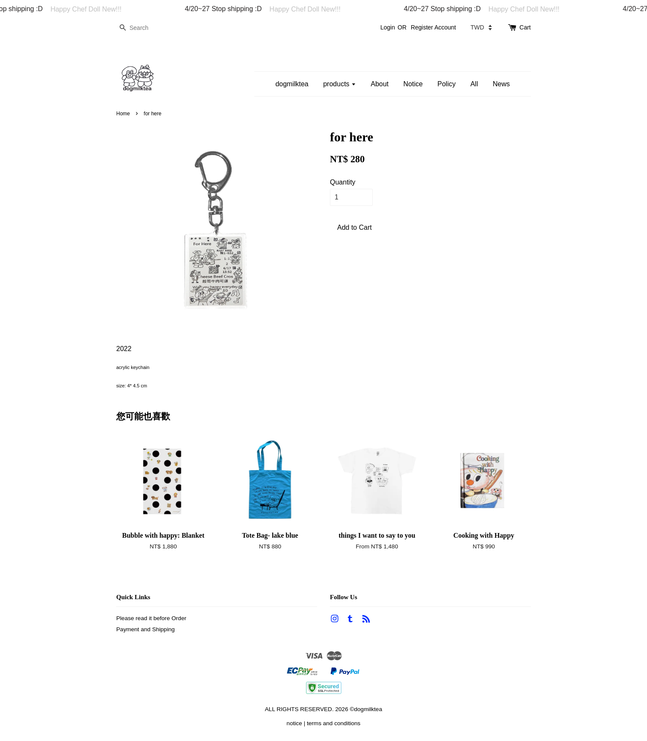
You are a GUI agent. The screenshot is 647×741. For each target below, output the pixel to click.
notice (294, 723)
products (339, 84)
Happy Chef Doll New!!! (90, 9)
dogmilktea (291, 84)
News (501, 84)
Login (387, 27)
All (474, 84)
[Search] (142, 28)
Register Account (433, 27)
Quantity (343, 182)
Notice (413, 84)
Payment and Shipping (145, 629)
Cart (525, 27)
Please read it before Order (151, 618)
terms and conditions (333, 723)
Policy (447, 84)
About (379, 84)
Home (123, 114)
